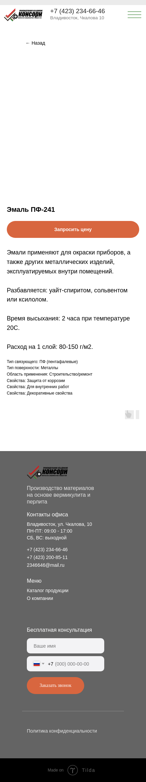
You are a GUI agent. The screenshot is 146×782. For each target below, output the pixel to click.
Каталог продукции (48, 590)
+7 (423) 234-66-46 (77, 11)
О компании (40, 598)
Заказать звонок (56, 685)
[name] (65, 645)
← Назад (35, 43)
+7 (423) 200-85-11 (47, 557)
